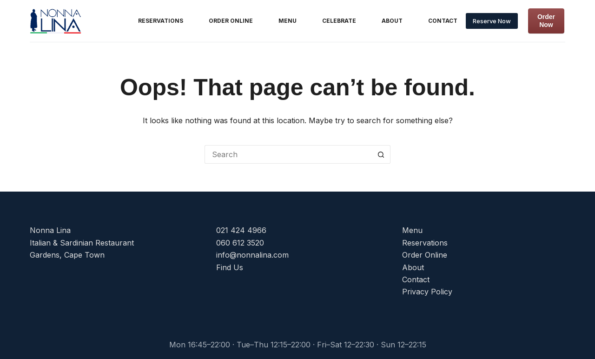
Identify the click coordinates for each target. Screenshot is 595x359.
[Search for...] (288, 154)
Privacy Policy (427, 291)
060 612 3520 (240, 242)
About (392, 20)
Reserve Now (492, 21)
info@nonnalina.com (252, 254)
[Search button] (381, 154)
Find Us (229, 267)
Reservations (160, 20)
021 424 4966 (241, 230)
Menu (287, 20)
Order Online (231, 20)
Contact (442, 20)
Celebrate (339, 20)
